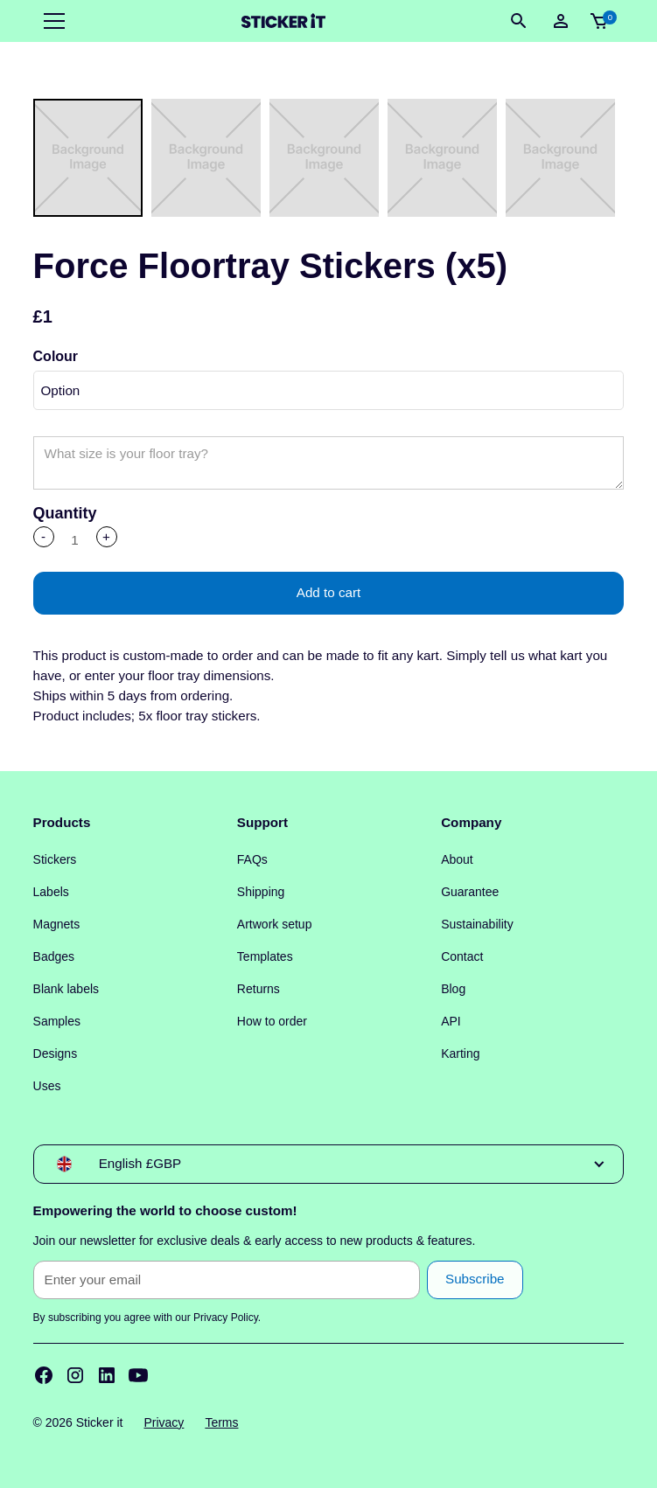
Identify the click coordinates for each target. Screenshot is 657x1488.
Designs (55, 1053)
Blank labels (66, 989)
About (457, 859)
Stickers (55, 859)
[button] (50, 21)
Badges (53, 956)
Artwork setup (274, 924)
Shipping (261, 892)
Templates (265, 956)
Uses (47, 1086)
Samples (56, 1021)
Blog (453, 989)
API (451, 1021)
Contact (462, 956)
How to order (272, 1021)
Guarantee (470, 892)
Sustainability (477, 924)
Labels (51, 892)
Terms (221, 1422)
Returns (258, 989)
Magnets (56, 924)
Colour (56, 356)
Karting (460, 1053)
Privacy (163, 1422)
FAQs (252, 859)
